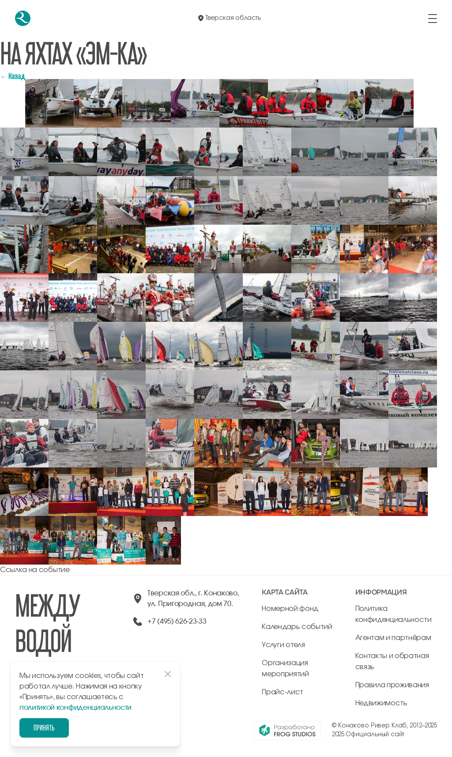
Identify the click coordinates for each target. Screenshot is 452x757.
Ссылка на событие (35, 569)
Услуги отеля (283, 644)
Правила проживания (392, 685)
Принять (44, 727)
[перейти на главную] (22, 18)
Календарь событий (297, 626)
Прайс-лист (282, 692)
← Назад (12, 76)
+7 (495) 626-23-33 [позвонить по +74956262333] (176, 621)
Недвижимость (381, 703)
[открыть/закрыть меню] (432, 18)
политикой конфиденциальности (75, 707)
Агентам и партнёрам (393, 637)
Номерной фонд (290, 608)
